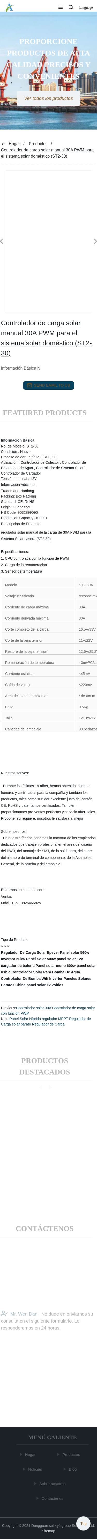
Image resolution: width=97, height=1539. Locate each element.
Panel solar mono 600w (56, 966)
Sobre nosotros (53, 1483)
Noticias (35, 1469)
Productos (38, 144)
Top (83, 1523)
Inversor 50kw (13, 959)
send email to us (48, 385)
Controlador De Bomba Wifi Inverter (32, 978)
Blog (73, 1469)
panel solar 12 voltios (45, 985)
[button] (60, 8)
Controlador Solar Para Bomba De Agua (45, 972)
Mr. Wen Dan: (20, 1322)
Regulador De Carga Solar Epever (30, 952)
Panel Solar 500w (41, 959)
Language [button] (86, 8)
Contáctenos (53, 1498)
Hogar (14, 144)
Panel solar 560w (74, 952)
